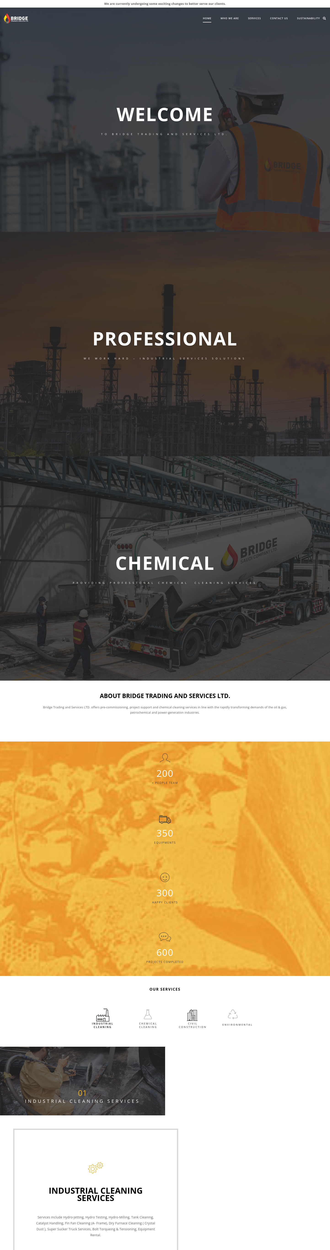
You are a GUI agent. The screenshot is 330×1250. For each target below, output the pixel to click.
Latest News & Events (69, 1211)
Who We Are (195, 18)
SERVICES (220, 18)
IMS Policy (131, 1167)
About (39, 1211)
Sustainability (274, 18)
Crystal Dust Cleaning (225, 1158)
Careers (129, 1162)
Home (173, 18)
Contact (121, 1211)
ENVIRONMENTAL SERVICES (187, 1184)
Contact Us (245, 18)
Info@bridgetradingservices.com (233, 1106)
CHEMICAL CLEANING (182, 1167)
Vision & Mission (135, 1156)
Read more (247, 1056)
